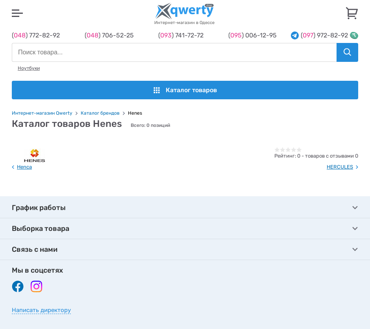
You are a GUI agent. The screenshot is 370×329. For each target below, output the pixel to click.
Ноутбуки (29, 68)
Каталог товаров (185, 90)
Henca (24, 167)
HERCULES (340, 167)
